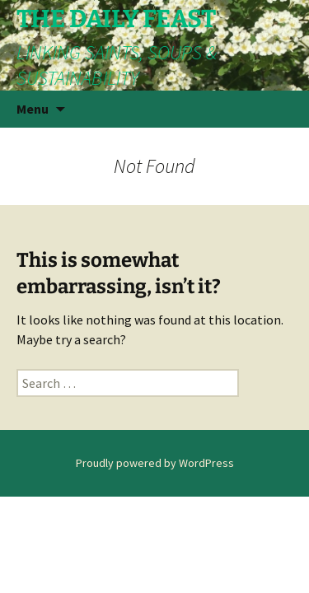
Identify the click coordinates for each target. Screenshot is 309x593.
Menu (32, 108)
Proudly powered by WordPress (155, 462)
